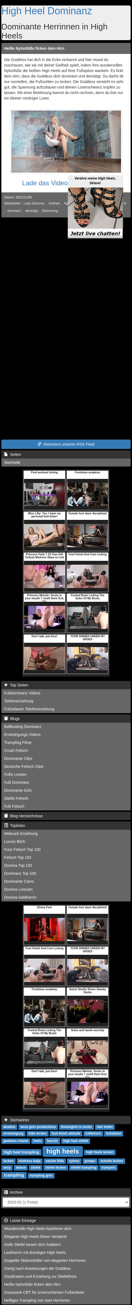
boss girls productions (38, 1127)
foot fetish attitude (66, 1134)
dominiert (14, 211)
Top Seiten (16, 685)
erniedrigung (13, 1134)
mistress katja (30, 1161)
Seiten (12, 454)
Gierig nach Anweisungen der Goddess (37, 1268)
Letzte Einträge (20, 1220)
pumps (90, 1161)
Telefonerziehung (18, 701)
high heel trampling (21, 1152)
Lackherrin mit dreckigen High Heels (35, 1252)
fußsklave (113, 1134)
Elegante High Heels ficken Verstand (35, 1236)
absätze (9, 1127)
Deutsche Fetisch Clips (23, 766)
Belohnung (50, 211)
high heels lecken (99, 1152)
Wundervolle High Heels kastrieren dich (37, 1228)
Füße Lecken (15, 774)
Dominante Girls (18, 790)
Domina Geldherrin (20, 897)
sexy (7, 1168)
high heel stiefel (75, 1141)
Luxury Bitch (14, 841)
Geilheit (54, 203)
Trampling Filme (18, 742)
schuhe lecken (111, 1161)
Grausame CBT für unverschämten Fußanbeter (44, 1292)
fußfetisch (93, 1134)
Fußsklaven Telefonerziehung (29, 709)
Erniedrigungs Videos (22, 734)
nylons (74, 1161)
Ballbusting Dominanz (22, 726)
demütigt (31, 211)
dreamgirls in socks (76, 1127)
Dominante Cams (19, 881)
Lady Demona (34, 203)
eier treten (105, 1127)
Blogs (12, 718)
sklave (21, 1168)
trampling (14, 1175)
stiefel (35, 1168)
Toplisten (14, 825)
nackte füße (55, 1161)
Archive (13, 1192)
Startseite (12, 462)
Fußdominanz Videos (22, 693)
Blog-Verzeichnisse (23, 816)
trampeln (109, 1168)
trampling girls (41, 1176)
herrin (52, 1141)
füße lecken (38, 1134)
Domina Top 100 (18, 865)
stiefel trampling (84, 1168)
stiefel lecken (55, 1168)
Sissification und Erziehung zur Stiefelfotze (40, 1276)
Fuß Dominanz (16, 782)
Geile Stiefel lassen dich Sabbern (32, 1244)
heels (37, 1141)
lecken (8, 1161)
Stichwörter (16, 1120)
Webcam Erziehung (21, 833)
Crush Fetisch (16, 750)
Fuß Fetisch (14, 806)
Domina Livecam (18, 889)
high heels (62, 1151)
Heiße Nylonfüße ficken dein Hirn (34, 48)
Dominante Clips (18, 758)
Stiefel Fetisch (16, 798)
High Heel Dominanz (46, 10)
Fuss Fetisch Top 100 (22, 849)
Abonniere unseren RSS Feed (66, 444)
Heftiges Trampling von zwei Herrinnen (37, 1300)
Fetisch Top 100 (17, 857)
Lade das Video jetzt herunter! (66, 183)
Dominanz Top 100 (20, 873)
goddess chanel (15, 1141)
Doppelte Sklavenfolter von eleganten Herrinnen (45, 1260)
